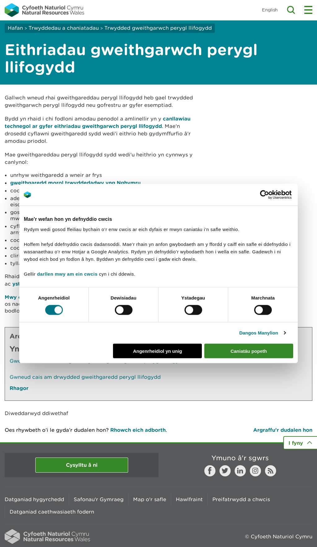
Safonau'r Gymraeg (99, 499)
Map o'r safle (149, 499)
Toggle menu (308, 10)
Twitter (225, 470)
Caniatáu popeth (249, 350)
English (270, 10)
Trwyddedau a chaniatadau (63, 28)
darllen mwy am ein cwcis (67, 273)
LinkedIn (240, 470)
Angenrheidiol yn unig (157, 350)
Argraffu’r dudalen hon (282, 430)
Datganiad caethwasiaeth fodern (52, 512)
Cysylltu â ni (82, 465)
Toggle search (291, 10)
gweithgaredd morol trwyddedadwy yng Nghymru (75, 183)
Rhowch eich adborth (138, 430)
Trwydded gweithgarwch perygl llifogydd (158, 28)
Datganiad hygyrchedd (34, 499)
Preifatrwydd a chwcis (241, 499)
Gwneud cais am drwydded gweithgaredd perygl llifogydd (85, 377)
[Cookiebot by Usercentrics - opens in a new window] (275, 195)
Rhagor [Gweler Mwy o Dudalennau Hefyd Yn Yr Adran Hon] (19, 388)
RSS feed (270, 470)
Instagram (255, 470)
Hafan (15, 28)
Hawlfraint (189, 499)
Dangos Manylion (258, 332)
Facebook (209, 470)
